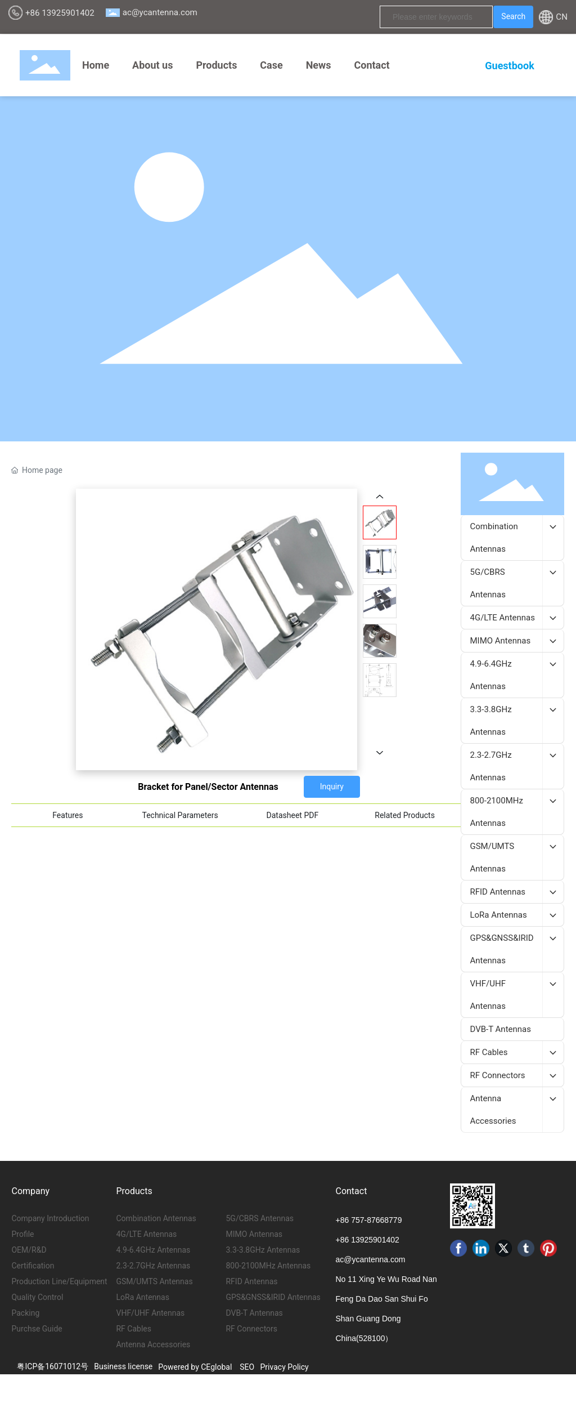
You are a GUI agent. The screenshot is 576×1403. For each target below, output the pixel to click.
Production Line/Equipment (59, 1281)
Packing (25, 1312)
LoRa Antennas (142, 1297)
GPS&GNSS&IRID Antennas (273, 1297)
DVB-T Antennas (254, 1312)
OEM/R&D (28, 1249)
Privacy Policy (284, 1366)
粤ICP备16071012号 (52, 1366)
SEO (247, 1366)
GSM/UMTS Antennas (154, 1281)
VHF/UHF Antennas (150, 1312)
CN (562, 17)
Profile (22, 1234)
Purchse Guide (36, 1328)
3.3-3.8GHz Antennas (263, 1249)
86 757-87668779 (371, 1220)
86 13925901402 (369, 1239)
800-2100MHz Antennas (268, 1265)
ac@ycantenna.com (160, 12)
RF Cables (133, 1328)
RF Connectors (251, 1328)
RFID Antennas (251, 1281)
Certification (32, 1265)
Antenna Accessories (153, 1344)
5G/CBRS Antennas (260, 1218)
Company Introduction (50, 1218)
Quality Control (37, 1297)
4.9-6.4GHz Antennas (153, 1249)
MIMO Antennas (254, 1234)
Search (513, 16)
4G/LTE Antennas (146, 1234)
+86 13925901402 (59, 13)
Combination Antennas (156, 1218)
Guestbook (509, 66)
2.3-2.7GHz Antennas (153, 1265)
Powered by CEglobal (195, 1366)
